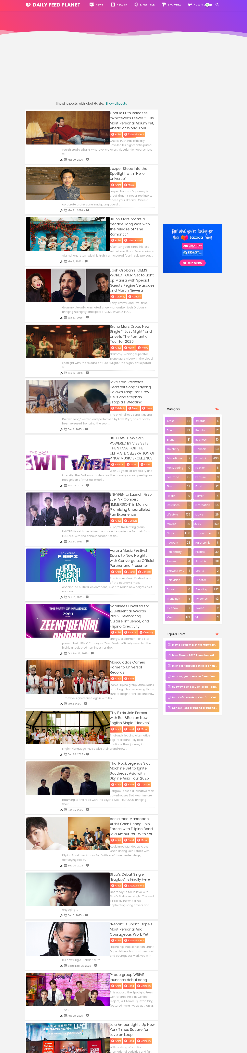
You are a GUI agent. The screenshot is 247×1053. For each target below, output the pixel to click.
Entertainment (106, 129)
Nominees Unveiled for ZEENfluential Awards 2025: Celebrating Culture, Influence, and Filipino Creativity (113, 511)
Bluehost (21, 1009)
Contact (99, 1015)
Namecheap (23, 1022)
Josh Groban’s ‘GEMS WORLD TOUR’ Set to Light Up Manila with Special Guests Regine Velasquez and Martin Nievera (116, 242)
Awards (89, 388)
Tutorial (176, 1029)
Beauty (200, 430)
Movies (171, 524)
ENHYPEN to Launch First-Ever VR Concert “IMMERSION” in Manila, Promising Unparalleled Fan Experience (117, 422)
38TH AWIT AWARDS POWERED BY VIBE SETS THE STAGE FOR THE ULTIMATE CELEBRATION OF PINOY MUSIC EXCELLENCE (118, 377)
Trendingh (173, 599)
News (96, 4)
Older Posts (91, 966)
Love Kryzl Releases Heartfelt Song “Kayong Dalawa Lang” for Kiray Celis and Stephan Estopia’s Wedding (118, 332)
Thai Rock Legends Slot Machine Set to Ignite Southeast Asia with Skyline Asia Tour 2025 (116, 636)
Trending (201, 589)
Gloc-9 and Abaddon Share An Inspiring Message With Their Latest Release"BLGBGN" (117, 882)
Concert (106, 254)
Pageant (172, 543)
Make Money (180, 1022)
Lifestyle (144, 4)
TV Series (201, 599)
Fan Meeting (175, 468)
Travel (171, 589)
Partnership (203, 543)
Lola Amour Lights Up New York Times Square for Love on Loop (114, 841)
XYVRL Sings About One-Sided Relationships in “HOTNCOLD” (108, 925)
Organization (204, 533)
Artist (88, 129)
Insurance (173, 505)
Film (169, 486)
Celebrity (90, 254)
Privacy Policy (102, 1022)
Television (173, 580)
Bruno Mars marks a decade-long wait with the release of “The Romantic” (116, 200)
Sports (199, 571)
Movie (199, 514)
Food (198, 486)
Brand (101, 478)
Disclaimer (100, 1029)
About (97, 1009)
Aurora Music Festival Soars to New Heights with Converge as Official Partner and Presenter (118, 466)
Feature (200, 477)
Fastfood (173, 477)
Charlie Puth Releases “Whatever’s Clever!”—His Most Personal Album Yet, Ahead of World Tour (115, 117)
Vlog (198, 617)
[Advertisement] (123, 66)
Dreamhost (23, 1015)
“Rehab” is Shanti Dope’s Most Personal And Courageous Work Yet (116, 763)
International (105, 209)
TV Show (172, 608)
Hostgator (22, 1029)
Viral (170, 617)
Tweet (199, 608)
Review (171, 561)
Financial (177, 1015)
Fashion (200, 468)
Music (124, 129)
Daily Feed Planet (56, 4)
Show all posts (116, 103)
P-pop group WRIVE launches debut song (118, 800)
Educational (174, 458)
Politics (200, 552)
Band (101, 563)
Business (201, 440)
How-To (197, 4)
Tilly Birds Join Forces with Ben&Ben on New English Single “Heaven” (116, 594)
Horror (199, 496)
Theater (200, 580)
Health (118, 4)
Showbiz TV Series (177, 571)
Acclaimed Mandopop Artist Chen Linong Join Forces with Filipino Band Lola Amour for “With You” (118, 681)
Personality (174, 552)
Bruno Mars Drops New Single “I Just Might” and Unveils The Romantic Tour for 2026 (118, 287)
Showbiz (171, 4)
